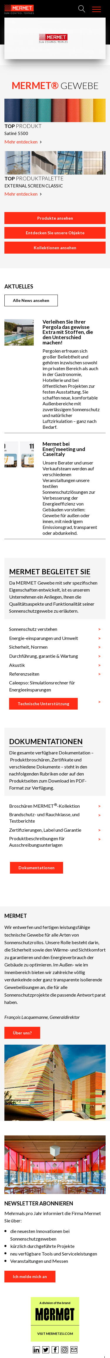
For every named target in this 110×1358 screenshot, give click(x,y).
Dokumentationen (36, 867)
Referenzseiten (24, 674)
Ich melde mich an (30, 1276)
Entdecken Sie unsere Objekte (55, 232)
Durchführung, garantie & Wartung (43, 656)
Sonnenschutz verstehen (33, 629)
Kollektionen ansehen (55, 247)
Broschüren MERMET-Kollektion (44, 806)
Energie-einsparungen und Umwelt (43, 638)
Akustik (17, 665)
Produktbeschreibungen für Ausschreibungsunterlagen (37, 842)
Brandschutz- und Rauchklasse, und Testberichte (44, 818)
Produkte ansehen (55, 218)
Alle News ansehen (31, 300)
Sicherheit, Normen (28, 647)
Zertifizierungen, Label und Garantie (45, 830)
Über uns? (22, 1032)
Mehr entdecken (23, 141)
